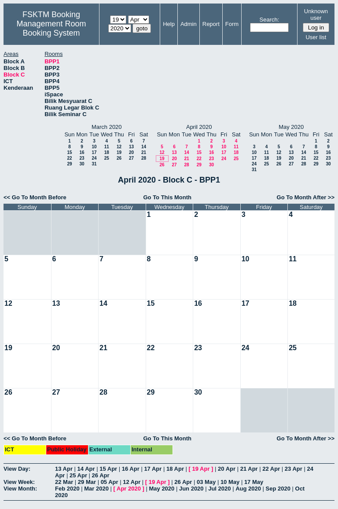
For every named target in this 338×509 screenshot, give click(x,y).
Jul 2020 (219, 488)
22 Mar (64, 482)
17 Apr (153, 468)
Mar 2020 (96, 488)
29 (69, 163)
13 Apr (64, 468)
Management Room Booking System (51, 28)
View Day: (17, 468)
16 (81, 152)
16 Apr (131, 468)
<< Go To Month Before (35, 197)
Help (169, 24)
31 (94, 163)
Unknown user (316, 14)
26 (119, 158)
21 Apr (249, 468)
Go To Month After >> (305, 197)
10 (94, 146)
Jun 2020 (191, 488)
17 (94, 152)
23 (81, 158)
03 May (206, 482)
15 (69, 152)
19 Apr (201, 468)
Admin (188, 24)
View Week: (19, 482)
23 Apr (293, 468)
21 (143, 152)
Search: (269, 19)
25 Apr (78, 475)
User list (315, 37)
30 (81, 163)
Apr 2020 (129, 488)
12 (119, 146)
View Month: (20, 488)
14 (143, 146)
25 (106, 158)
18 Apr (175, 468)
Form (232, 24)
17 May (253, 482)
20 (131, 152)
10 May (229, 482)
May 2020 (161, 488)
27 (131, 158)
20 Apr (226, 468)
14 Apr (86, 468)
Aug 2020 (248, 488)
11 (106, 146)
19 (119, 152)
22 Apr (271, 468)
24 (94, 158)
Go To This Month (167, 197)
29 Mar (87, 482)
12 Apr (131, 482)
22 (69, 158)
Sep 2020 (278, 488)
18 (106, 152)
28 (143, 158)
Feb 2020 (67, 488)
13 (131, 146)
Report (211, 24)
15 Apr (108, 468)
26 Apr (101, 475)
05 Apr (109, 482)
